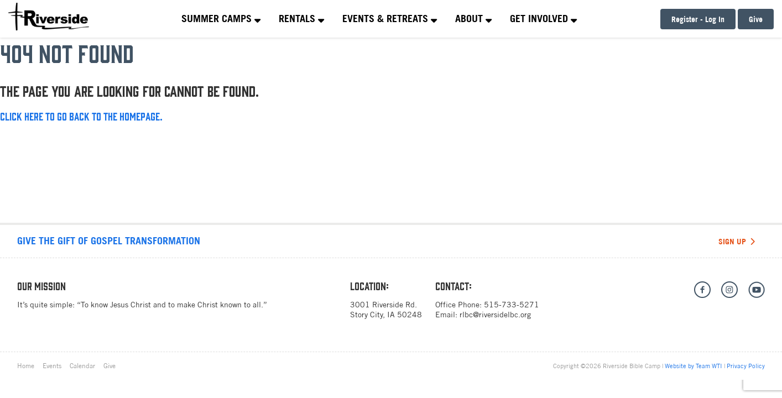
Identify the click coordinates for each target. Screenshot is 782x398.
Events (52, 366)
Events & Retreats (389, 18)
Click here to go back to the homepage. (81, 116)
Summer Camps (220, 18)
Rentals (301, 18)
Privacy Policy (746, 366)
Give (756, 19)
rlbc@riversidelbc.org (495, 314)
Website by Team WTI (693, 366)
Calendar (82, 366)
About (473, 18)
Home (25, 366)
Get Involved (543, 18)
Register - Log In (697, 19)
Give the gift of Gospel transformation (108, 241)
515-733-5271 (511, 304)
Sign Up (736, 241)
